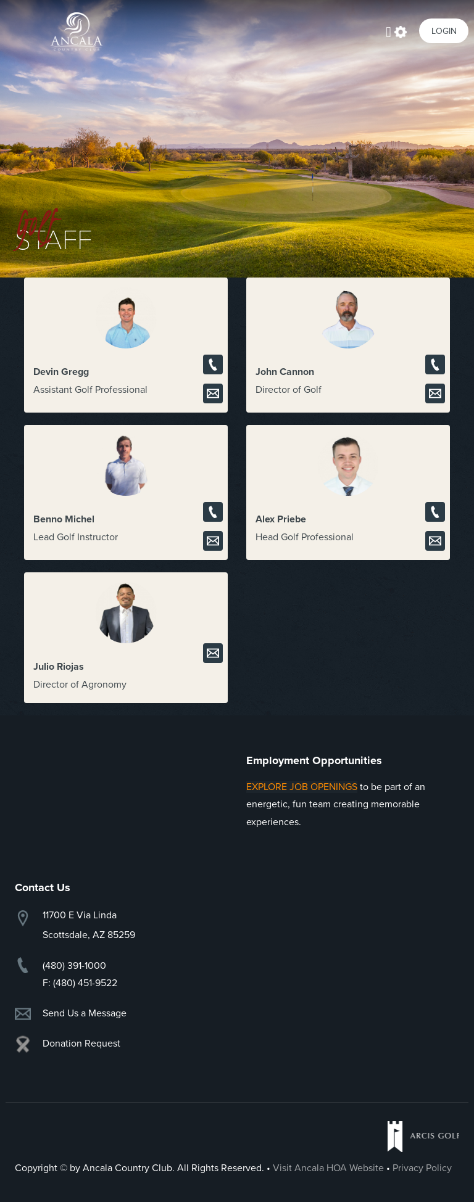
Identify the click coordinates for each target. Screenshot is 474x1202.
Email (213, 393)
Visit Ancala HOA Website (328, 1168)
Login (444, 31)
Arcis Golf (423, 1136)
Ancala (76, 31)
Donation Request (81, 1043)
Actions (400, 31)
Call (213, 364)
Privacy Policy (422, 1168)
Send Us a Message (85, 1013)
